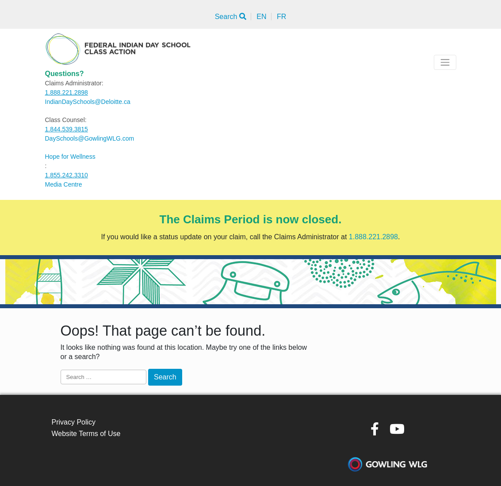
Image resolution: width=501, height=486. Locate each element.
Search (230, 16)
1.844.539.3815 (66, 129)
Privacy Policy (74, 422)
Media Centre (63, 184)
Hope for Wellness (70, 156)
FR (281, 16)
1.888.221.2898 (66, 92)
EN (261, 16)
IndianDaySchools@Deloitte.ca (87, 101)
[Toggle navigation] (445, 62)
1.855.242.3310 (66, 175)
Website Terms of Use (86, 433)
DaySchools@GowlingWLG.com (89, 138)
